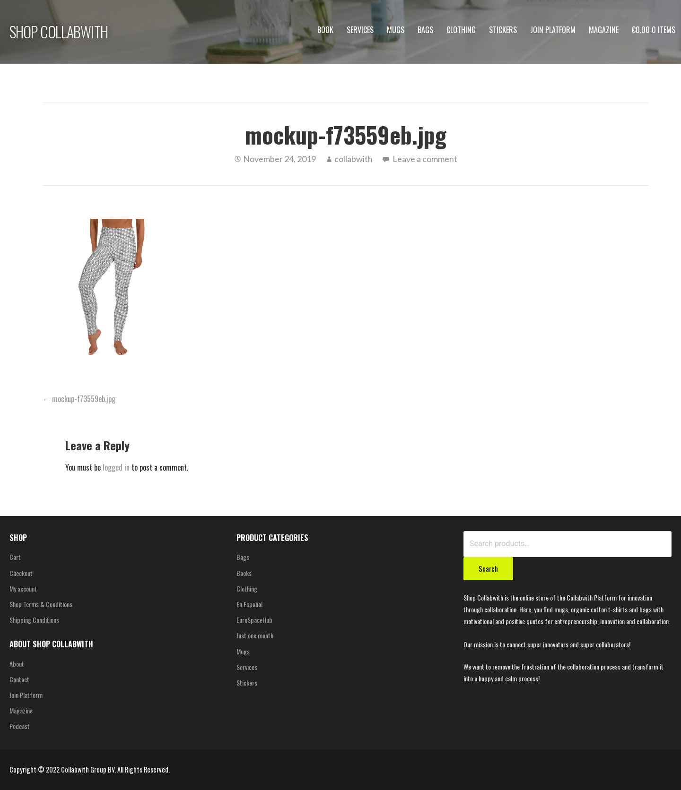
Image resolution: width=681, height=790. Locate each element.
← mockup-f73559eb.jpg (79, 398)
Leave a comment (425, 159)
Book (325, 29)
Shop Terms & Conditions (40, 604)
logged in (116, 467)
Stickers (503, 29)
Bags (425, 29)
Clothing (461, 29)
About (16, 664)
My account (23, 588)
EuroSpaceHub (254, 620)
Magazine (604, 29)
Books (244, 573)
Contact (19, 679)
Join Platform (553, 29)
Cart (15, 557)
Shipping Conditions (34, 620)
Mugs (395, 29)
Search (488, 568)
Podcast (19, 726)
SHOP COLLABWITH (58, 31)
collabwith (353, 159)
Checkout (21, 573)
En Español (249, 604)
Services (360, 29)
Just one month (254, 635)
